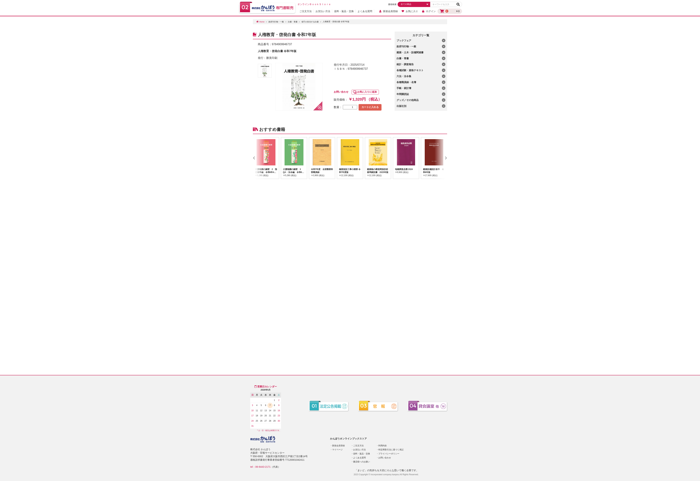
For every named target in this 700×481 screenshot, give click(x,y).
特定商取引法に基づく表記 (391, 449)
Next (441, 158)
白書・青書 (293, 22)
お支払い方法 (323, 11)
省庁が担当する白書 (310, 22)
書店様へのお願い (361, 461)
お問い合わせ (341, 91)
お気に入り (409, 11)
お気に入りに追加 (367, 91)
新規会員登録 (388, 11)
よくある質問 (365, 11)
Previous (259, 158)
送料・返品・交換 (344, 11)
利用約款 (382, 445)
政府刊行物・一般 (276, 22)
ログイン (429, 11)
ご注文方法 (305, 11)
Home (261, 22)
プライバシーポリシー (388, 453)
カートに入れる (370, 107)
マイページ (337, 449)
